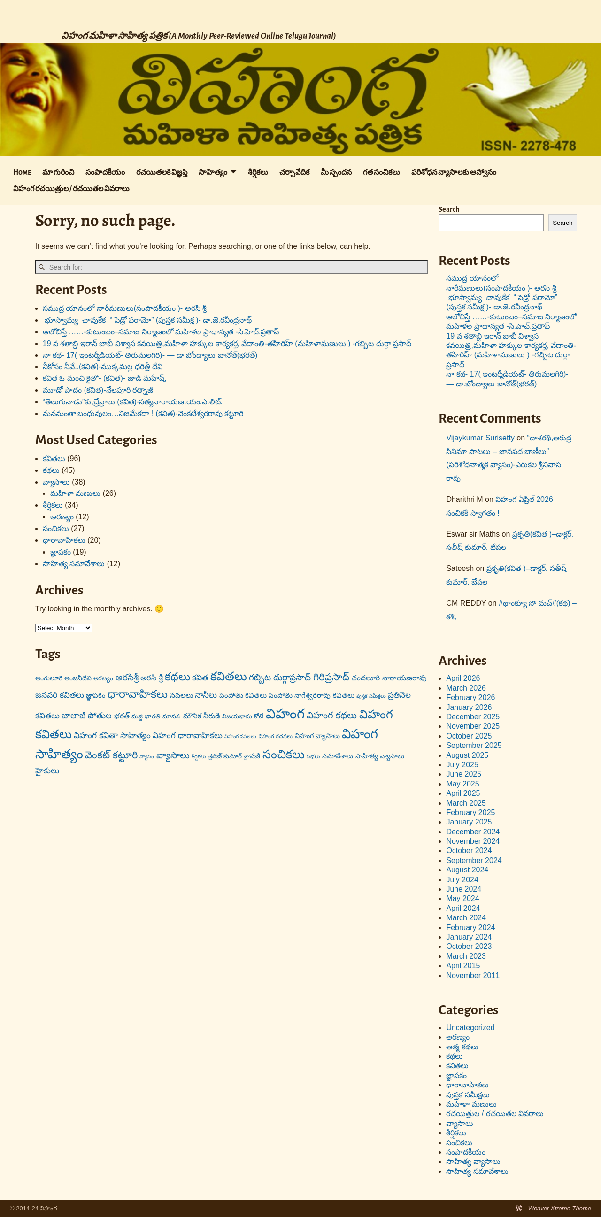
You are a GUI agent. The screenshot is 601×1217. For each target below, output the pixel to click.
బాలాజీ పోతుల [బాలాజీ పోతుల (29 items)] (87, 715)
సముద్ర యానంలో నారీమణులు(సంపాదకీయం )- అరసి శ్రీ (125, 308)
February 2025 (470, 812)
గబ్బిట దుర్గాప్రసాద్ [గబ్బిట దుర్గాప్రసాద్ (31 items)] (280, 677)
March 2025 (466, 803)
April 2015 (463, 966)
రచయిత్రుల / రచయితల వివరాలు (495, 1113)
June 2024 (463, 889)
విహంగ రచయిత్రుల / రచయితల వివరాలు (71, 189)
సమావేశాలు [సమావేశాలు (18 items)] (337, 756)
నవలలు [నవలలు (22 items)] (181, 695)
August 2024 (467, 870)
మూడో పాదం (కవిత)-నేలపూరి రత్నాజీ (98, 390)
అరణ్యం (62, 517)
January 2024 (469, 937)
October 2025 (469, 736)
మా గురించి (58, 172)
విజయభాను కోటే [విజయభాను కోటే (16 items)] (242, 716)
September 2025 (473, 745)
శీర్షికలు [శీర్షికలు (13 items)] (199, 756)
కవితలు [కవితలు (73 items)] (228, 676)
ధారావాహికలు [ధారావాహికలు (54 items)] (138, 694)
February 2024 (470, 928)
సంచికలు (56, 528)
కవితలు (54, 458)
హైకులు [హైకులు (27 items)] (47, 770)
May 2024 (462, 898)
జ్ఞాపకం (60, 552)
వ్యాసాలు (56, 482)
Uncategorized (470, 1028)
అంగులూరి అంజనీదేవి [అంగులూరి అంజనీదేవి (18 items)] (63, 678)
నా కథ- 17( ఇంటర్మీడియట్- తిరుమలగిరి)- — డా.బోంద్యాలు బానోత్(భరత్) (150, 355)
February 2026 (470, 697)
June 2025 (463, 774)
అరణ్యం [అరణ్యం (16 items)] (103, 678)
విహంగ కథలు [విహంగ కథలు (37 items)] (332, 715)
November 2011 (473, 975)
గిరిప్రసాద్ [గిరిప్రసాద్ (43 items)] (331, 676)
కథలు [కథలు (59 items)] (177, 676)
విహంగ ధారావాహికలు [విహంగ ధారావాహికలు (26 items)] (188, 735)
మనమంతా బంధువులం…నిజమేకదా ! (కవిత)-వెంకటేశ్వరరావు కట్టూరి (143, 413)
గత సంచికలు (381, 172)
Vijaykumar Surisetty (480, 438)
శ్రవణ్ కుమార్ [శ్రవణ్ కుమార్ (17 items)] (225, 756)
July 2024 (462, 880)
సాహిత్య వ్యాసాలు (473, 1161)
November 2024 (473, 841)
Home (22, 172)
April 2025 (463, 793)
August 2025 (467, 755)
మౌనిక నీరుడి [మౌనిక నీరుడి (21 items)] (201, 716)
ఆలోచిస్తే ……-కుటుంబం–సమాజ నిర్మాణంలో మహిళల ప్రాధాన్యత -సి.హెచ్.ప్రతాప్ (161, 332)
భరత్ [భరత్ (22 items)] (122, 716)
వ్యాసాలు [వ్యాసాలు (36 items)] (173, 755)
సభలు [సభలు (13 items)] (313, 756)
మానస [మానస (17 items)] (171, 716)
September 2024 (473, 860)
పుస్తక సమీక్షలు (467, 1095)
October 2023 (469, 946)
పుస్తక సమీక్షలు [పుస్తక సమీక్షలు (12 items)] (371, 696)
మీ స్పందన (336, 172)
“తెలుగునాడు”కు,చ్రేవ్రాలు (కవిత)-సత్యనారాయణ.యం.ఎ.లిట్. (133, 402)
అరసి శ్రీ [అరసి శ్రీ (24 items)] (151, 677)
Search (449, 209)
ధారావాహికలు (64, 540)
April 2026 (463, 678)
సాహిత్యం (213, 172)
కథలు (51, 470)
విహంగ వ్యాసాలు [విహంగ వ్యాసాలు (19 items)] (317, 735)
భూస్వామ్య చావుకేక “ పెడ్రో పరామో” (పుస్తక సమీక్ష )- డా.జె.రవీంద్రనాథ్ (147, 320)
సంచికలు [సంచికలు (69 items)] (283, 754)
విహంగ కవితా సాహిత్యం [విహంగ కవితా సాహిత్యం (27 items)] (112, 735)
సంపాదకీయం (105, 172)
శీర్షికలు (258, 172)
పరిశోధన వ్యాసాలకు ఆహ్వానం (453, 172)
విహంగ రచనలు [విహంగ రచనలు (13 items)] (276, 736)
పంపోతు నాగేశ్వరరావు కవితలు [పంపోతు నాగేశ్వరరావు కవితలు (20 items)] (311, 695)
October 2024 (469, 851)
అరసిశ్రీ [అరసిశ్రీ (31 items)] (127, 677)
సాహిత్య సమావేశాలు (74, 564)
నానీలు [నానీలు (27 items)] (206, 695)
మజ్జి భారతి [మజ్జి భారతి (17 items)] (146, 716)
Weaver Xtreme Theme (559, 1208)
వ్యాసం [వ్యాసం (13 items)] (146, 756)
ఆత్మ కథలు (462, 1047)
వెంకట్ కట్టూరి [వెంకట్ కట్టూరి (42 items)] (111, 754)
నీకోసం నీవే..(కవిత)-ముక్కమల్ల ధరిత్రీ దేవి (102, 366)
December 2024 (473, 832)
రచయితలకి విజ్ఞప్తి (161, 172)
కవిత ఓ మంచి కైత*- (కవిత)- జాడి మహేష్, (105, 378)
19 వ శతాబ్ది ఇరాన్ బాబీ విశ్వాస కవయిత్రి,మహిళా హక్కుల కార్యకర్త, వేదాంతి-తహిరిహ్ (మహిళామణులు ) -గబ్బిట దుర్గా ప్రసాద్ (227, 343)
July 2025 (462, 765)
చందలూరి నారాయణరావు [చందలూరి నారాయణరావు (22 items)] (388, 678)
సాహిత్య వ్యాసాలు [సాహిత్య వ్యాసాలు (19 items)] (379, 756)
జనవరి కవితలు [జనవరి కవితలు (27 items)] (59, 695)
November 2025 (473, 726)
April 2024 (463, 908)
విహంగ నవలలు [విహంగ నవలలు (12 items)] (240, 736)
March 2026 (466, 688)
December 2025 (473, 717)
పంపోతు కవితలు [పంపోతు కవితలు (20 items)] (243, 695)
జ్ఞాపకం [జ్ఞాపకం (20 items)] (96, 695)
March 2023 (466, 956)
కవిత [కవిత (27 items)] (200, 677)
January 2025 (469, 822)
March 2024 (466, 918)
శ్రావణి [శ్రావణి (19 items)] (252, 756)
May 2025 (462, 784)
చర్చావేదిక (294, 172)
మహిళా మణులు (75, 493)
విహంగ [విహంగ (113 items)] (285, 713)
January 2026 (469, 707)
